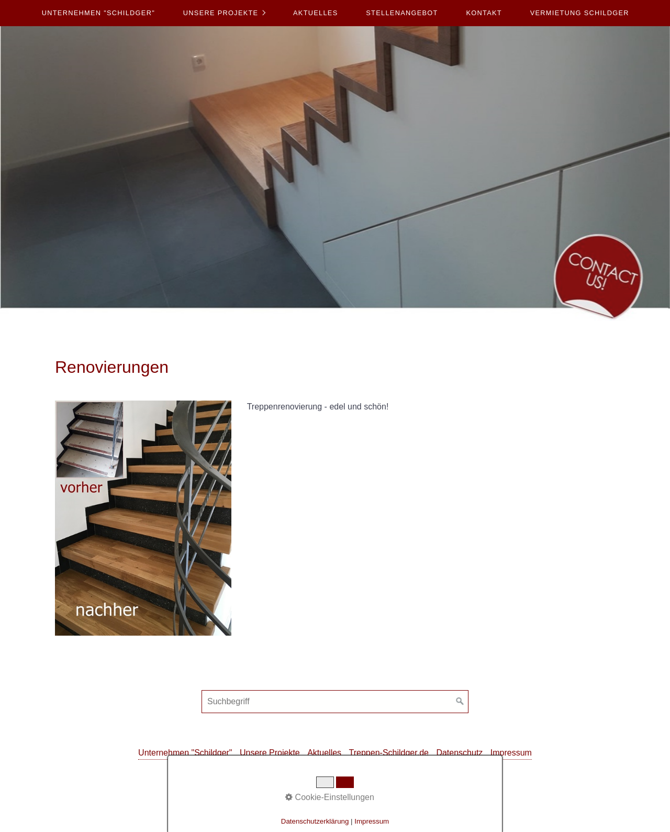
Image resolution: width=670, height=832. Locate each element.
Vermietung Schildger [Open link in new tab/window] (579, 13)
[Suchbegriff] (335, 701)
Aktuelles (315, 13)
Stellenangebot (402, 13)
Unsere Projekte (221, 13)
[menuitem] (98, 13)
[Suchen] (460, 701)
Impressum (511, 752)
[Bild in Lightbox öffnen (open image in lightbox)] (143, 518)
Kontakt (483, 13)
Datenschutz (459, 752)
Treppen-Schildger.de (389, 752)
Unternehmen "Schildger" (98, 13)
